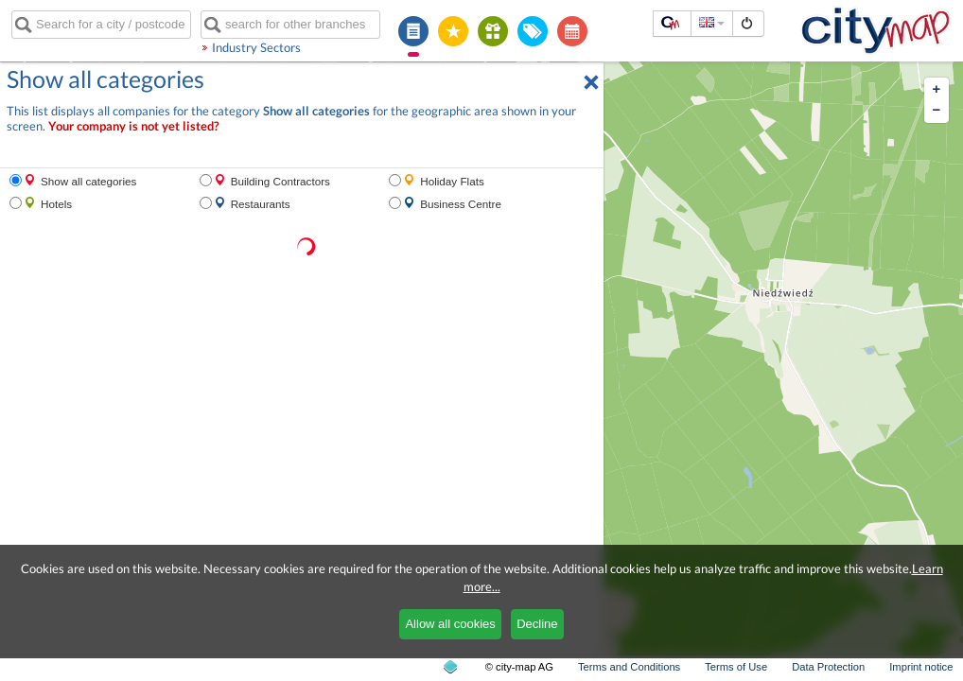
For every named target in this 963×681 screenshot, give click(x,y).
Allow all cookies (450, 624)
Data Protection (828, 666)
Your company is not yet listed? (133, 126)
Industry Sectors (256, 47)
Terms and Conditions (629, 666)
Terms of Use (736, 666)
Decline (537, 624)
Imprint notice (921, 666)
